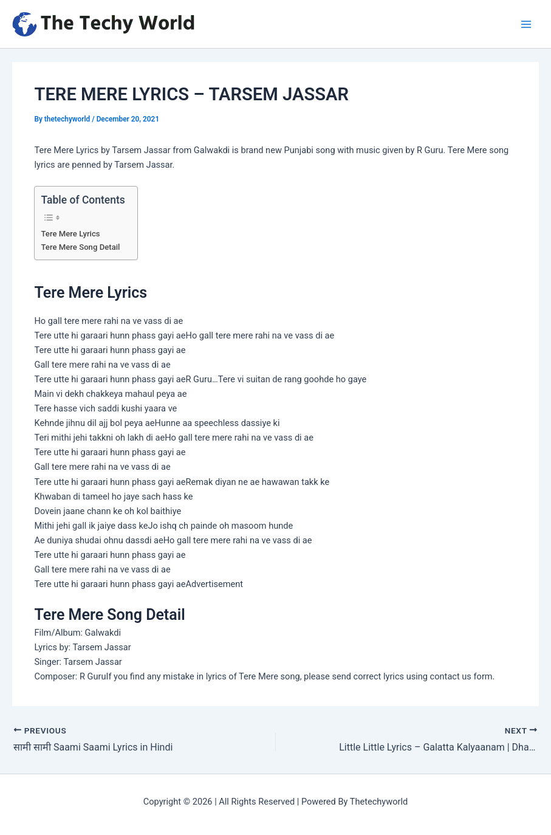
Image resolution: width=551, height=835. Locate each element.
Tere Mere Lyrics (70, 233)
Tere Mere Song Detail (80, 247)
